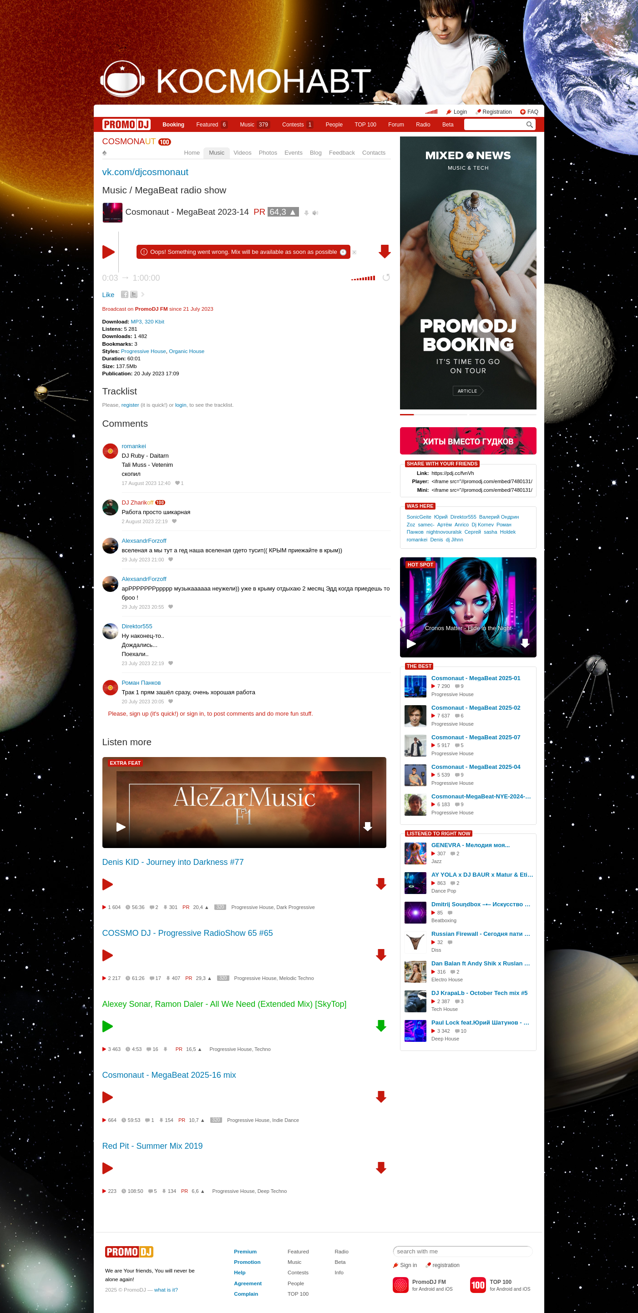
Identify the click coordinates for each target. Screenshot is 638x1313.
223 (112, 1191)
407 (176, 978)
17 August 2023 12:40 (146, 483)
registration (446, 1265)
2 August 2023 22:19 (145, 521)
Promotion (247, 1262)
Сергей (473, 532)
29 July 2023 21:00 (143, 559)
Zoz (411, 524)
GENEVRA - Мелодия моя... (470, 845)
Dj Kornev (482, 524)
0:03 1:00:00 (131, 278)
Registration (497, 112)
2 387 (443, 1001)
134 (172, 1191)
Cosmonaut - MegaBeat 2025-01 (476, 678)
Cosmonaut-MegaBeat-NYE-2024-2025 (482, 796)
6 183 (443, 804)
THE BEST (419, 666)
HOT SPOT (420, 564)
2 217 (114, 978)
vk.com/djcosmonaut (145, 172)
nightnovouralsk (443, 532)
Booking (173, 124)
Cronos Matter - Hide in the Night (468, 628)
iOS (449, 1289)
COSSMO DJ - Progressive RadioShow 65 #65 (187, 933)
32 (440, 942)
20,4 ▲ (201, 907)
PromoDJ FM (151, 309)
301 (173, 907)
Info (339, 1272)
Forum (396, 124)
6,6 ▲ (198, 1191)
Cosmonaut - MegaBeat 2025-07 (476, 737)
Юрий (441, 517)
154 (169, 1120)
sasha (490, 532)
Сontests (298, 125)
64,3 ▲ (283, 212)
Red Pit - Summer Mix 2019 (152, 1146)
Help (239, 1272)
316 (441, 972)
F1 (244, 811)
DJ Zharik (138, 502)
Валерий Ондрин (499, 517)
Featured (212, 125)
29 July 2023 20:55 (143, 607)
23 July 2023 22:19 (143, 663)
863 (441, 883)
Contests (298, 1272)
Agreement (248, 1283)
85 (440, 912)
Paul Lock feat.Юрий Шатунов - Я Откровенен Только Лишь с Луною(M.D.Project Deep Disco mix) (482, 1022)
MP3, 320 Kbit (147, 321)
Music (255, 125)
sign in (195, 713)
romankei (134, 446)
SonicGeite (419, 517)
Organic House (186, 351)
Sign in (408, 1265)
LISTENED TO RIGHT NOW (439, 833)
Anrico (462, 524)
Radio (423, 124)
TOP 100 (365, 124)
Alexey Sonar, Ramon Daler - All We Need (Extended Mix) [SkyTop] (224, 1004)
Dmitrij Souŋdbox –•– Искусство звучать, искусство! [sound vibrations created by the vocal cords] (482, 904)
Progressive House (143, 351)
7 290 (443, 686)
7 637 (443, 715)
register (130, 405)
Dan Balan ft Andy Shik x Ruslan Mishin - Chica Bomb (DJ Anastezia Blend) (482, 963)
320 (220, 907)
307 (441, 853)
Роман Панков (141, 683)
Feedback (342, 152)
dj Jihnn (454, 539)
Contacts (373, 152)
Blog (316, 152)
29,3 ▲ (204, 978)
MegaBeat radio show (180, 190)
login (181, 405)
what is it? (166, 1290)
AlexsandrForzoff (144, 541)
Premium (245, 1251)
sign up (138, 713)
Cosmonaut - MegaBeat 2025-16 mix (169, 1075)
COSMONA (129, 141)
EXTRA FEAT (125, 763)
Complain (246, 1294)
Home (192, 152)
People (334, 124)
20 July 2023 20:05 (143, 701)
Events (293, 152)
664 (112, 1120)
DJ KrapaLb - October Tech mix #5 (479, 993)
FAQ (532, 112)
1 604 (114, 907)
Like (108, 294)
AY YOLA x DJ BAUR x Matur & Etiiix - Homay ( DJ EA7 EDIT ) (482, 875)
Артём (444, 524)
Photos (268, 152)
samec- (426, 524)
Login (460, 112)
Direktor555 (137, 626)
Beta (448, 124)
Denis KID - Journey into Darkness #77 (173, 862)
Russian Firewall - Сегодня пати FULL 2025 (482, 934)
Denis (436, 539)
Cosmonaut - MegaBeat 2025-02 (476, 708)
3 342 (443, 1031)
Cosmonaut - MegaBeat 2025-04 (476, 767)
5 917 (443, 745)
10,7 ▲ (197, 1120)
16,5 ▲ (194, 1049)
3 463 (114, 1049)
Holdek (508, 532)
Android (427, 1289)
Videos (242, 152)
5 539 (443, 775)
